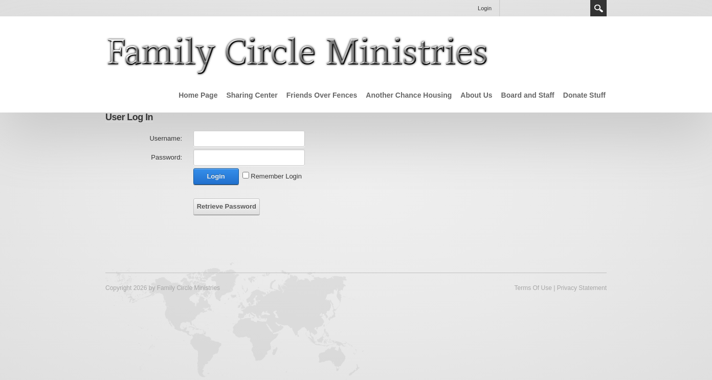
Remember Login (276, 176)
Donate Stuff (584, 95)
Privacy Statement (582, 288)
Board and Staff (527, 95)
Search (598, 8)
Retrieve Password (226, 206)
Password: (166, 157)
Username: (165, 138)
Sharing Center (251, 95)
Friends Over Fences (322, 95)
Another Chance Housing (409, 95)
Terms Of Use (532, 288)
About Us (476, 95)
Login (485, 8)
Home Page (198, 95)
